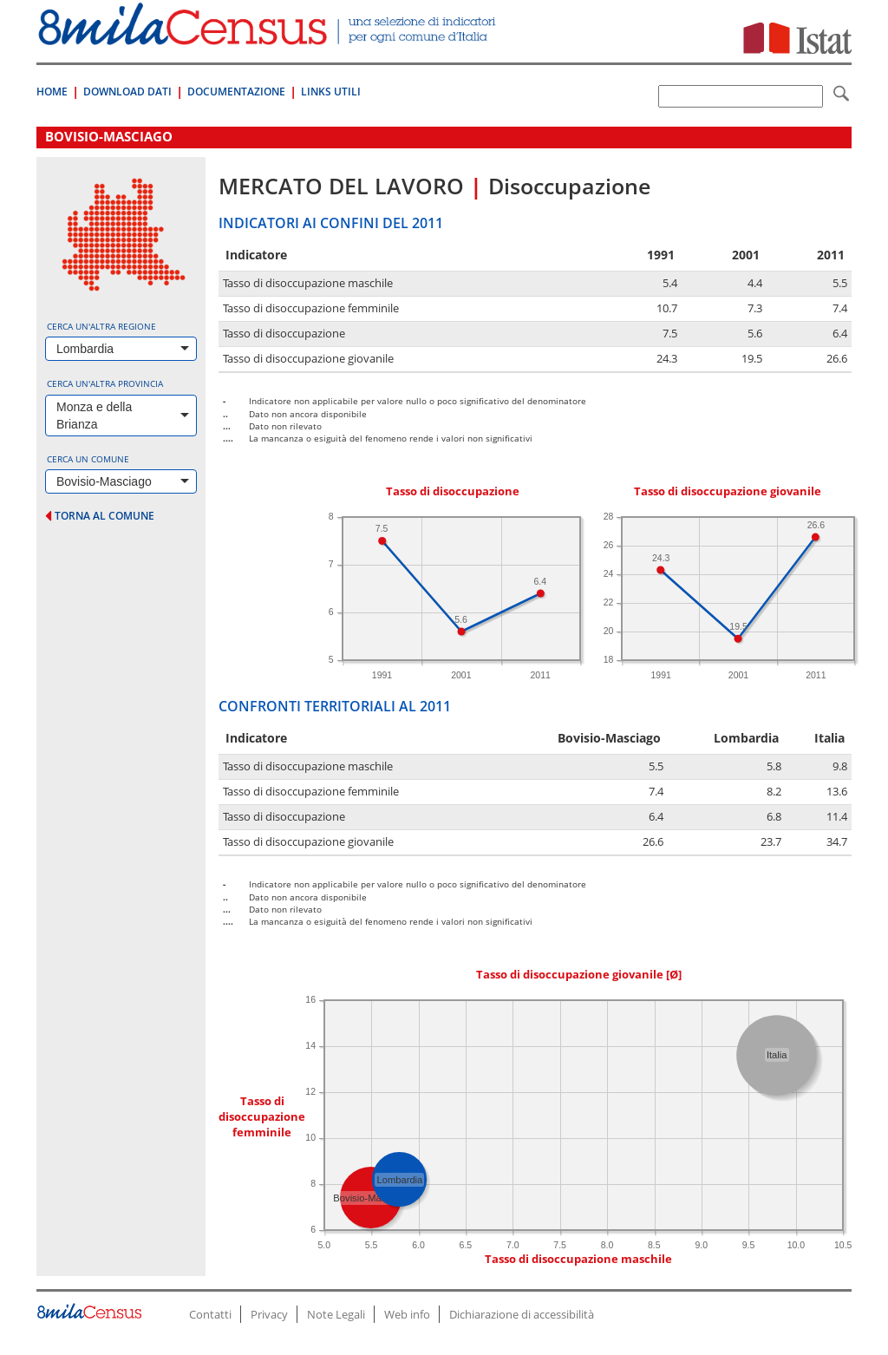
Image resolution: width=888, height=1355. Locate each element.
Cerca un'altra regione (101, 326)
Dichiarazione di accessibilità (521, 1314)
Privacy (269, 1314)
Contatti (210, 1314)
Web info (407, 1314)
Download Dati (127, 91)
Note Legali (336, 1314)
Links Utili (331, 91)
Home (52, 91)
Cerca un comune (88, 459)
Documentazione (236, 91)
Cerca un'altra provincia (105, 383)
